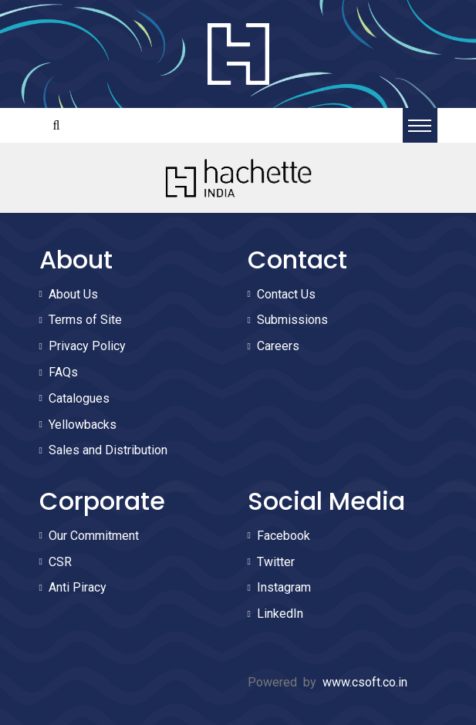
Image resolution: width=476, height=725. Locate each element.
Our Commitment (94, 535)
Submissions (292, 319)
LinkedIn (280, 613)
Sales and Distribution (108, 450)
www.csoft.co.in (364, 682)
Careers (278, 346)
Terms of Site (85, 319)
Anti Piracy (77, 587)
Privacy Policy (87, 346)
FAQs (63, 372)
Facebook (283, 535)
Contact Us (286, 294)
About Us (73, 294)
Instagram (284, 587)
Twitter (276, 562)
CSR (60, 562)
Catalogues (79, 398)
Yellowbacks (82, 424)
